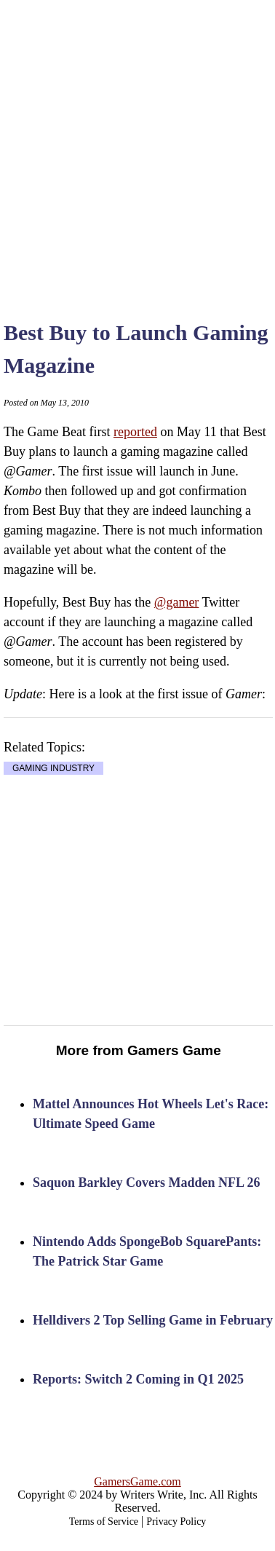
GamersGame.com (137, 1481)
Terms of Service (103, 1521)
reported (135, 432)
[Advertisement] (136, 143)
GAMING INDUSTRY (53, 768)
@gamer (176, 602)
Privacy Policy (176, 1521)
